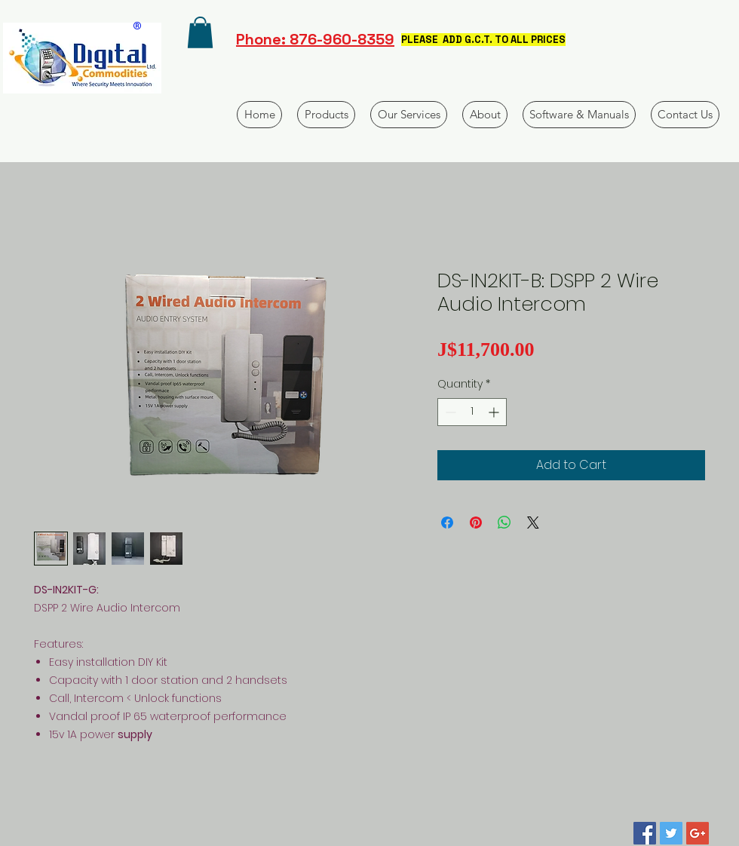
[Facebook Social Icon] (644, 833)
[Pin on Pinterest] (476, 522)
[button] (200, 32)
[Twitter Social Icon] (671, 833)
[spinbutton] (472, 412)
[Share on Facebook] (447, 522)
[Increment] (495, 412)
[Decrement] (449, 412)
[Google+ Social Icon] (697, 833)
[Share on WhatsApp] (504, 522)
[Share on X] (533, 522)
